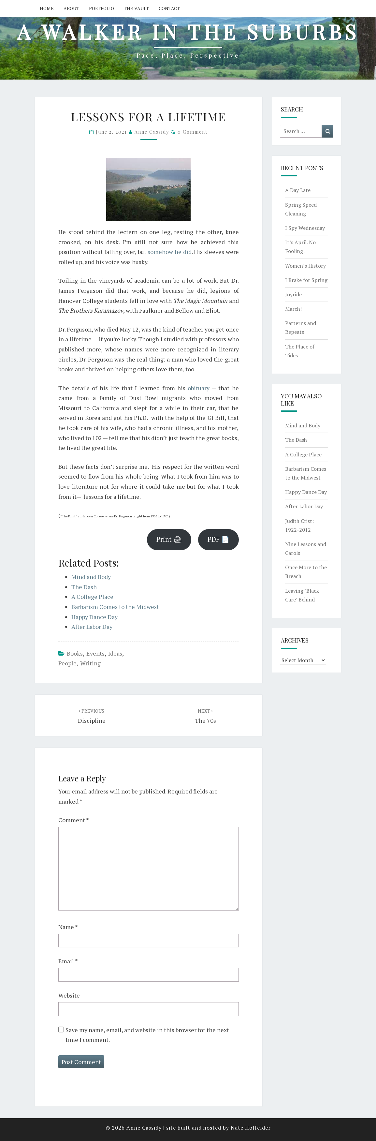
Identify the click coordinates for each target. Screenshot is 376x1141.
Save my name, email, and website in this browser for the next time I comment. (147, 1035)
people (67, 663)
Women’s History (305, 265)
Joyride (293, 294)
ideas (115, 653)
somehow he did (169, 252)
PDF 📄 (218, 539)
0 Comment (193, 132)
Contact (169, 8)
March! (293, 308)
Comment (73, 820)
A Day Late (298, 190)
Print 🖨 (169, 539)
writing (90, 663)
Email (68, 961)
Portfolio (101, 8)
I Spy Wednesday (305, 227)
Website (69, 995)
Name (68, 927)
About (71, 8)
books (75, 653)
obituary (199, 388)
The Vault (136, 8)
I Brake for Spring (306, 280)
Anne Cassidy (152, 132)
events (95, 653)
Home (47, 8)
